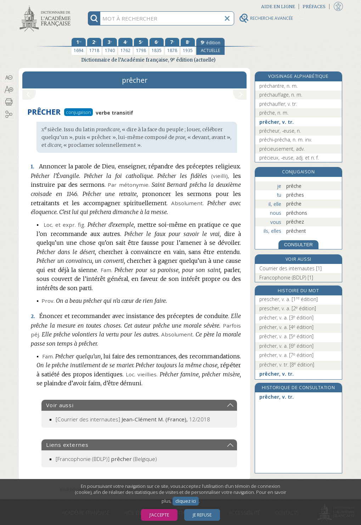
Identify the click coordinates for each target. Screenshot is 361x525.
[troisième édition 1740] (110, 46)
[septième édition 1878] (172, 46)
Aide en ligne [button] (278, 6)
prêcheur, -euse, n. (280, 130)
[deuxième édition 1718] (94, 46)
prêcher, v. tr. (276, 122)
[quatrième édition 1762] (125, 46)
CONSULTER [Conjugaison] (298, 244)
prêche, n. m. (273, 112)
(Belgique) (106, 458)
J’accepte (159, 515)
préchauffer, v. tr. (278, 103)
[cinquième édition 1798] (141, 46)
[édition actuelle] (210, 46)
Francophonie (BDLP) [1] (286, 277)
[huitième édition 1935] (188, 46)
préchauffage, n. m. (280, 94)
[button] (8, 77)
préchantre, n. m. (278, 85)
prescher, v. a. (288, 299)
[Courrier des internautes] (133, 419)
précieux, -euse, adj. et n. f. (289, 157)
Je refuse (202, 515)
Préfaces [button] (314, 6)
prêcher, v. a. (286, 317)
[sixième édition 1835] (157, 46)
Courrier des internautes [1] (290, 268)
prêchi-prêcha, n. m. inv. (285, 139)
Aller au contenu (46, 6)
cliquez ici (185, 501)
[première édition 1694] (79, 46)
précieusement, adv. (282, 148)
